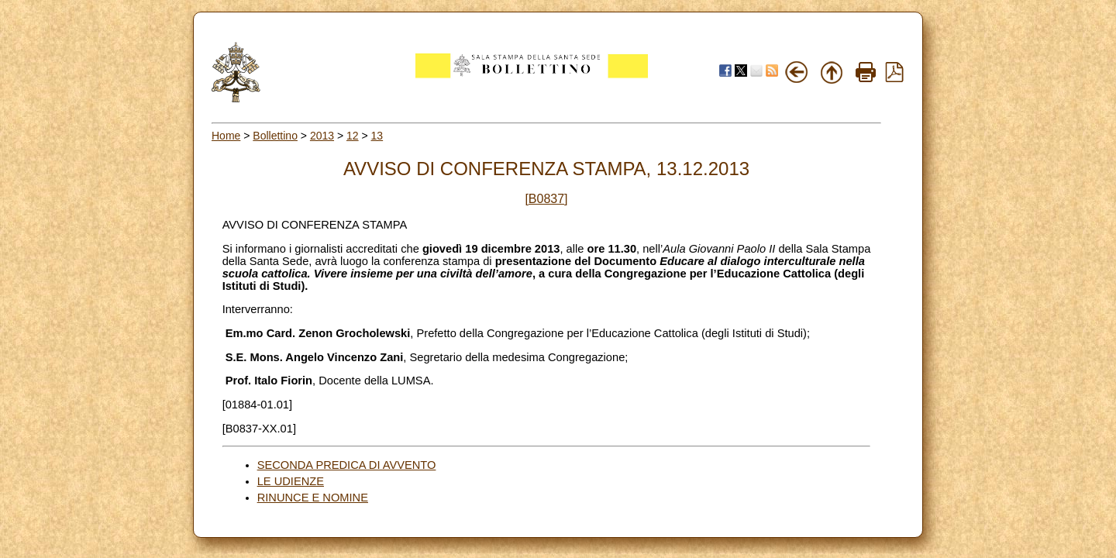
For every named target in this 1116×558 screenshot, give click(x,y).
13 (377, 135)
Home (226, 135)
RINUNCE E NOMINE (312, 497)
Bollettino (275, 135)
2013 (322, 135)
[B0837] (546, 198)
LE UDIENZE (290, 481)
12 (352, 135)
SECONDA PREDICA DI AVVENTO (346, 465)
